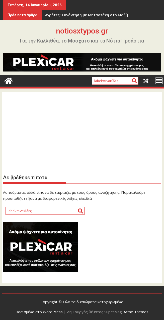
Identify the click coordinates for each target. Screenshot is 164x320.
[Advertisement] (82, 133)
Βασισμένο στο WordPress (39, 311)
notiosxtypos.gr (82, 30)
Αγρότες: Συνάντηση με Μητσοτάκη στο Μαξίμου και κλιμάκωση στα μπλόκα (87, 14)
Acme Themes (136, 311)
